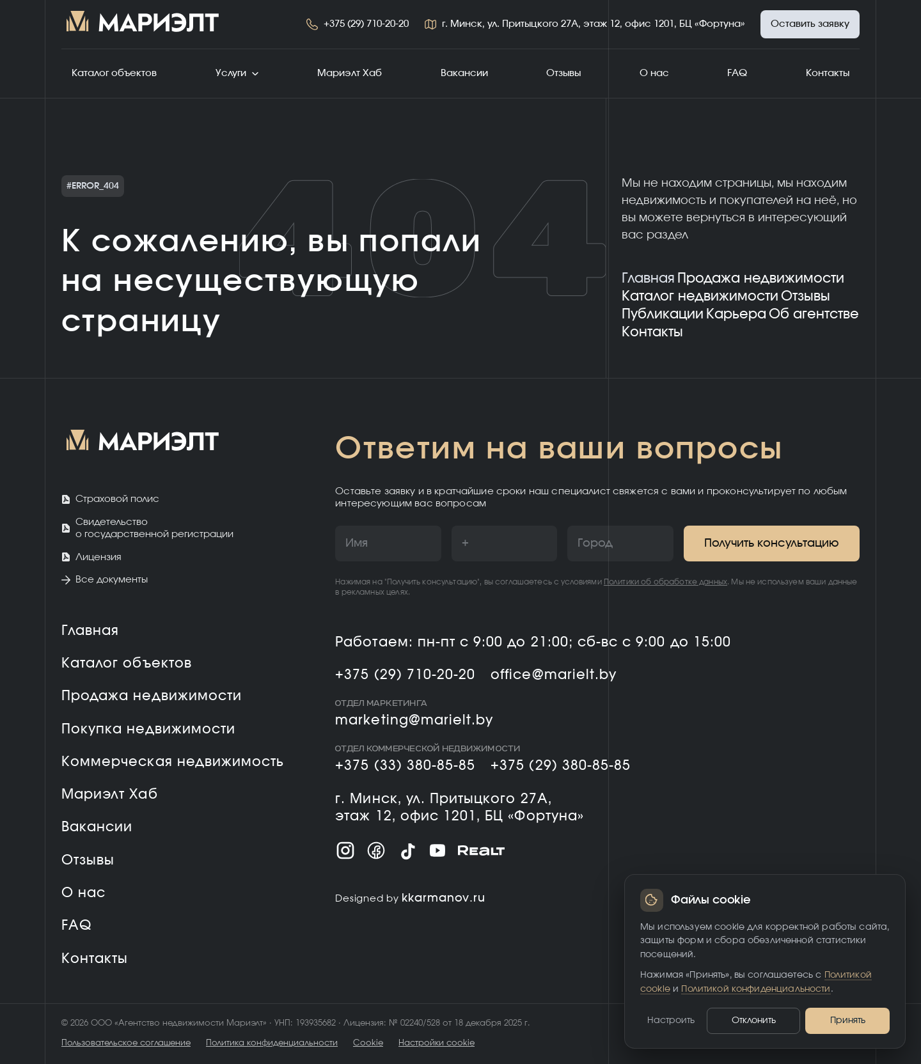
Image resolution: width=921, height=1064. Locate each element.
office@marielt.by (554, 675)
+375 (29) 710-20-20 (366, 24)
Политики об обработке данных (665, 582)
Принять (847, 1020)
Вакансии (464, 73)
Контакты (827, 73)
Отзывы (563, 73)
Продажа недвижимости (760, 278)
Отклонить (754, 1020)
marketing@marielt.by (414, 720)
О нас (654, 73)
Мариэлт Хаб (349, 73)
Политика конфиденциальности (272, 1043)
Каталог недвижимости (700, 296)
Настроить (671, 1020)
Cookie (368, 1043)
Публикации (663, 314)
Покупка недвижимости (148, 729)
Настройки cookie (436, 1043)
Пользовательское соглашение (126, 1043)
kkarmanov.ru (443, 898)
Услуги (237, 73)
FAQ (737, 73)
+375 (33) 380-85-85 (405, 765)
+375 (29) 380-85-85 (561, 765)
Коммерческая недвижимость (172, 762)
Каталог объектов (114, 73)
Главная (648, 278)
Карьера (736, 314)
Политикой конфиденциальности (755, 989)
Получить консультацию (771, 543)
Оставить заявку (810, 24)
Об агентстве (814, 314)
